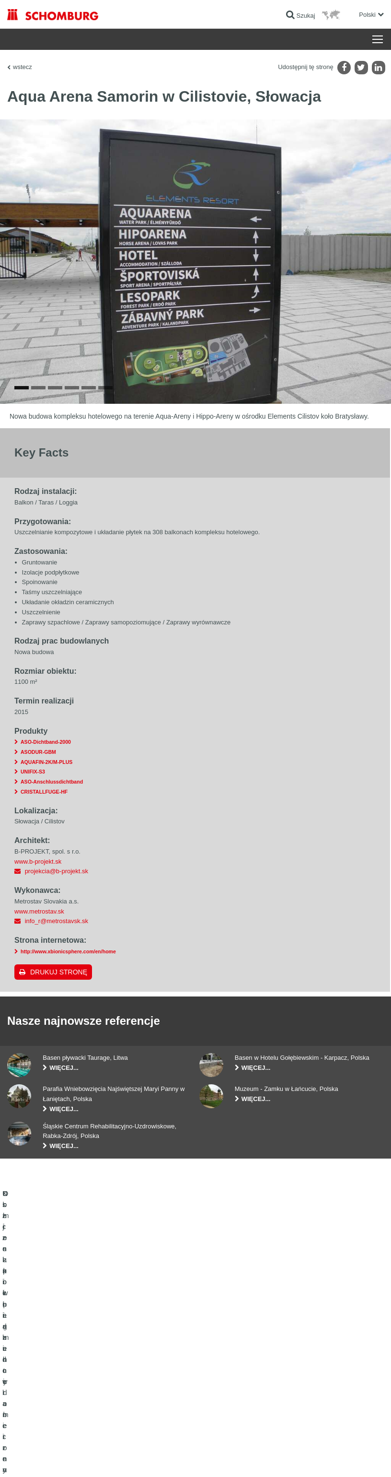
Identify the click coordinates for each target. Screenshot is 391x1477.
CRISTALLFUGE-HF (44, 813)
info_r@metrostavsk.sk (56, 942)
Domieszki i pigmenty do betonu (48, 1421)
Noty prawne (55, 1458)
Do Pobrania (154, 1364)
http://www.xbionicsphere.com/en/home (68, 973)
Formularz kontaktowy (166, 1378)
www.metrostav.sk (39, 933)
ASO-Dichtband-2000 (46, 763)
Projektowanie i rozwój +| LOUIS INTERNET (334, 1458)
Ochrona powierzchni (34, 1407)
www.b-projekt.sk (37, 883)
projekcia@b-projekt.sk (56, 892)
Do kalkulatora (156, 1350)
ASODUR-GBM (38, 773)
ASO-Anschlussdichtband (52, 803)
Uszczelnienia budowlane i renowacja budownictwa (55, 1357)
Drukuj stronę (58, 993)
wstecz (22, 66)
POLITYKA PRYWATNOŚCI (104, 1458)
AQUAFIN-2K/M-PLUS (46, 783)
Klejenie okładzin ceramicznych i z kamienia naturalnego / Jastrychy (63, 1385)
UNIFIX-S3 (33, 794)
